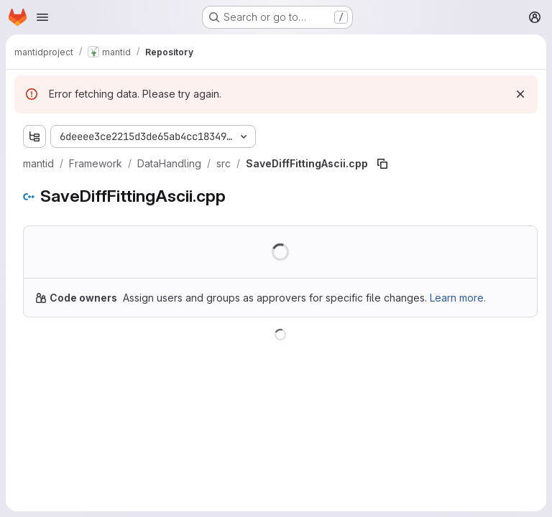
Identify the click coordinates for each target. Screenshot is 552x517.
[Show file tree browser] (34, 136)
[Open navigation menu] (42, 17)
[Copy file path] (382, 163)
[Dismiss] (520, 94)
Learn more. (458, 298)
